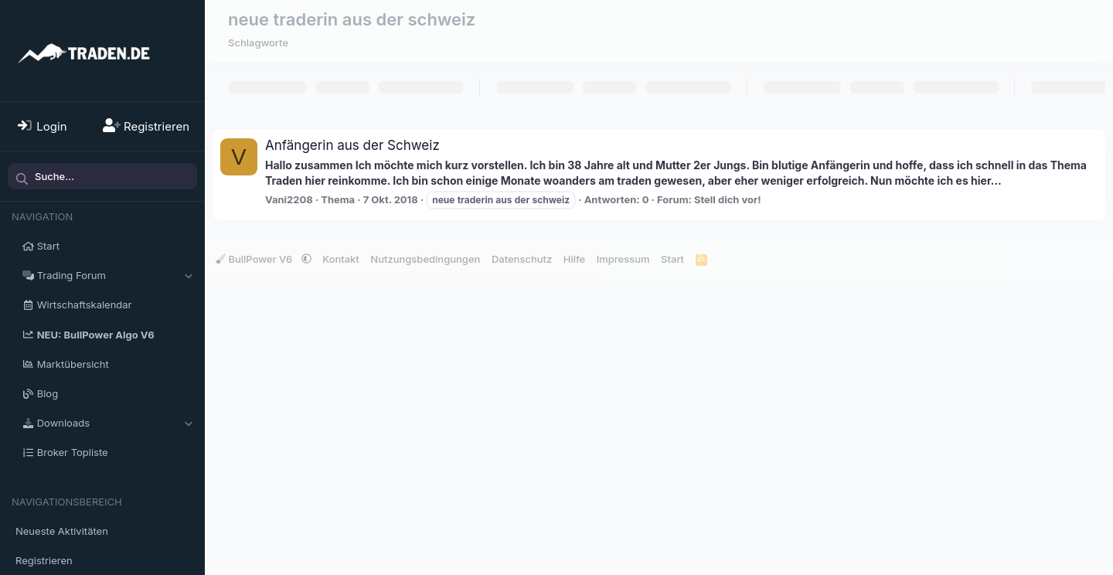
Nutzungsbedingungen (425, 259)
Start (48, 246)
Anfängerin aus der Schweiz (352, 145)
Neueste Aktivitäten (61, 531)
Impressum (623, 259)
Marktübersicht (73, 364)
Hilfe (574, 259)
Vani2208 (289, 199)
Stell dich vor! (727, 199)
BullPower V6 (255, 259)
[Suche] (102, 176)
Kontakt (340, 259)
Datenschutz (522, 259)
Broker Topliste (72, 452)
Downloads (63, 423)
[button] (188, 275)
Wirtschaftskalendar (84, 304)
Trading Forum (71, 275)
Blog (47, 393)
